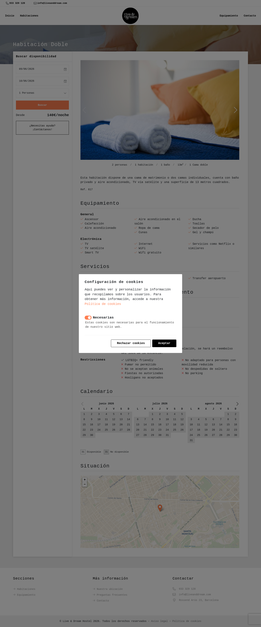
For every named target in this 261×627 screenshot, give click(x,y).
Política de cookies (103, 304)
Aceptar (164, 343)
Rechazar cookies (131, 343)
